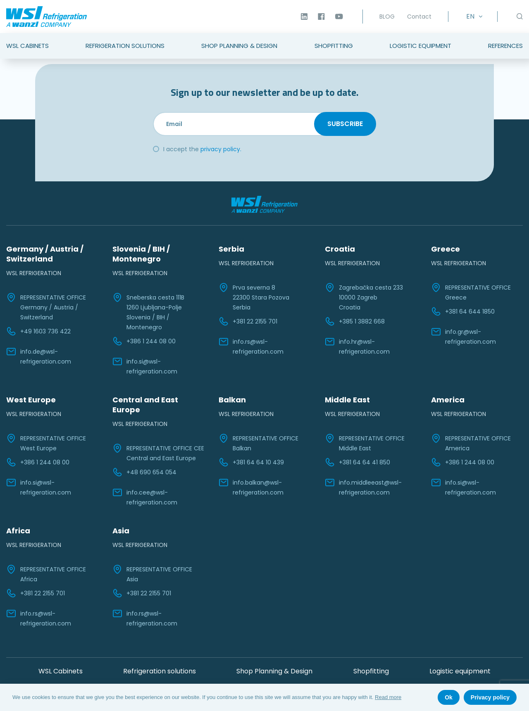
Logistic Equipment (420, 45)
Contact (419, 16)
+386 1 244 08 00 (144, 341)
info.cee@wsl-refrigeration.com (144, 496)
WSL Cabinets (27, 45)
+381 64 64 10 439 (251, 462)
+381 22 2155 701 (248, 321)
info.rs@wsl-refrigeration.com (251, 346)
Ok (449, 697)
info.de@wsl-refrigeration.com (38, 356)
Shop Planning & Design (239, 45)
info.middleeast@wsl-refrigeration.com (363, 487)
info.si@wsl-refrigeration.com (144, 366)
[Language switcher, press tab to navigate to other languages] (473, 16)
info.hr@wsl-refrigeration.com (357, 346)
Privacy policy (490, 697)
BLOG (387, 16)
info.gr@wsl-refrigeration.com (463, 336)
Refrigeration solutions (159, 671)
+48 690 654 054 (144, 472)
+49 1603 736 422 (38, 331)
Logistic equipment (460, 671)
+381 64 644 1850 (463, 311)
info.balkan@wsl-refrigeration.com (251, 487)
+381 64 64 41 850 (357, 462)
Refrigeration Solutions (125, 45)
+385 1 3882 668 (355, 321)
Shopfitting (334, 45)
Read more (388, 697)
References (505, 45)
